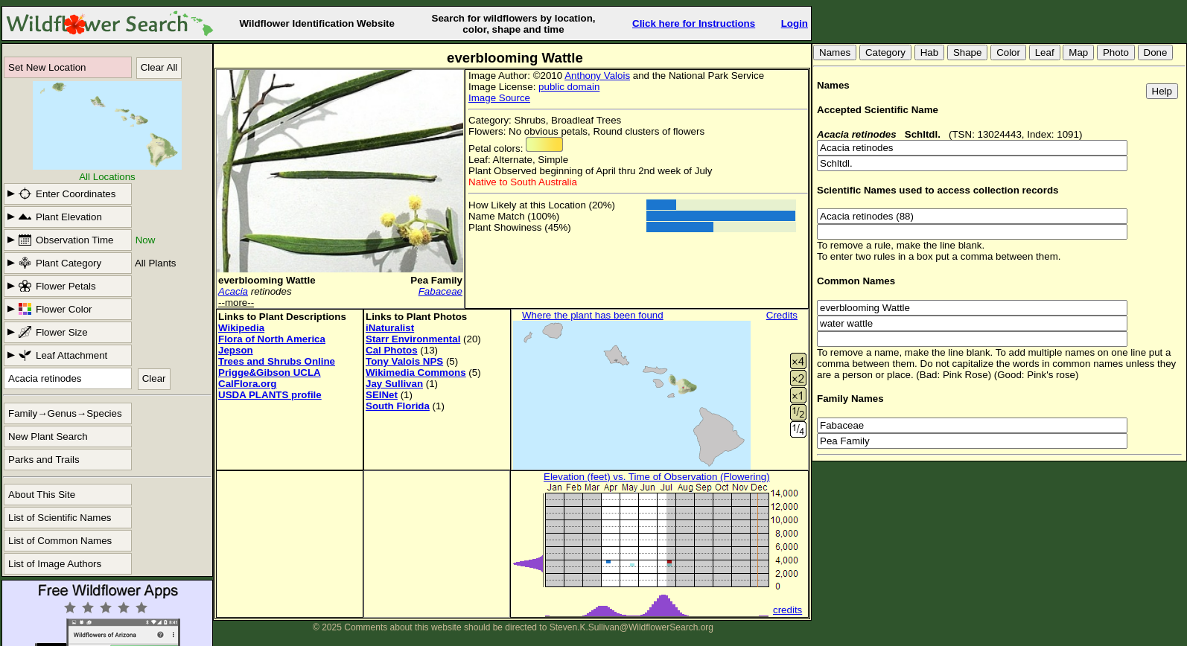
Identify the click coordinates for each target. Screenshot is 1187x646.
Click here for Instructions (693, 23)
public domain (568, 86)
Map (1078, 52)
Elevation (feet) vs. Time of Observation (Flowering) (657, 476)
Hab (929, 52)
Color (1008, 52)
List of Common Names (60, 540)
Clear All (159, 67)
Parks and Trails (44, 459)
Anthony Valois (597, 75)
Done (1156, 52)
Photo (1116, 52)
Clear (154, 378)
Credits (782, 315)
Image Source (499, 97)
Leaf (1044, 52)
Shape (967, 52)
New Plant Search (48, 436)
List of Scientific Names (60, 517)
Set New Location (47, 67)
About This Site (41, 494)
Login (794, 23)
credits (787, 609)
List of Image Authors (54, 563)
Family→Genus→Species (65, 413)
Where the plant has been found (592, 315)
